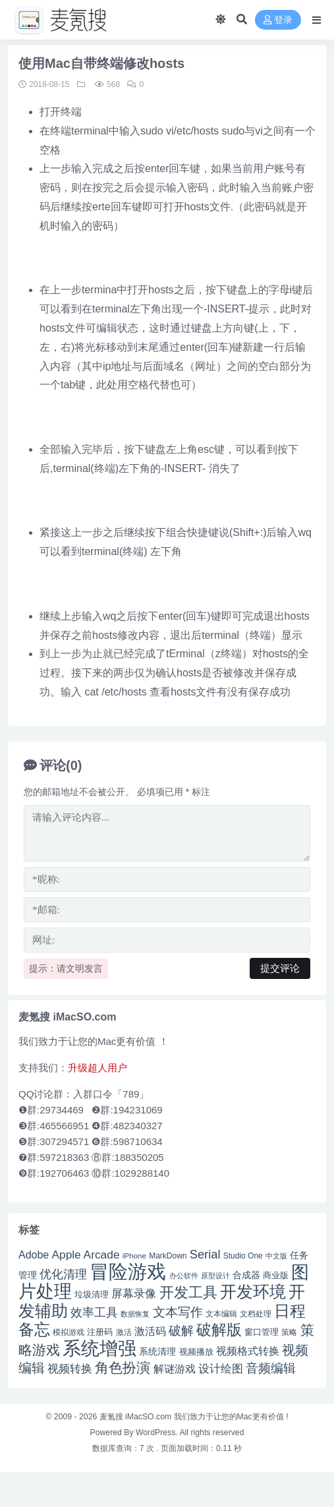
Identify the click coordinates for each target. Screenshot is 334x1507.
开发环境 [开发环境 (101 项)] (253, 1292)
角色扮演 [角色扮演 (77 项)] (122, 1367)
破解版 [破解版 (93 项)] (219, 1329)
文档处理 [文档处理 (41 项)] (255, 1313)
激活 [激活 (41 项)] (124, 1332)
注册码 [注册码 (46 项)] (100, 1332)
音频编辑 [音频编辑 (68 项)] (271, 1368)
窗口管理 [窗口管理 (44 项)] (261, 1332)
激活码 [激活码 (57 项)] (150, 1331)
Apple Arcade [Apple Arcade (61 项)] (85, 1254)
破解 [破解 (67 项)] (181, 1331)
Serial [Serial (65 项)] (205, 1254)
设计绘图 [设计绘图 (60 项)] (220, 1368)
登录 (278, 20)
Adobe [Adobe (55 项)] (33, 1254)
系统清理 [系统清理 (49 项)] (157, 1351)
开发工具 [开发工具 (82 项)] (188, 1292)
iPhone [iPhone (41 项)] (134, 1255)
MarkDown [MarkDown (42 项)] (167, 1255)
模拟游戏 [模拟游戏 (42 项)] (68, 1332)
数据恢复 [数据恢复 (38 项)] (135, 1314)
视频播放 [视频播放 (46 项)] (196, 1352)
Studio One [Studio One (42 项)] (243, 1255)
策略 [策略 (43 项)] (289, 1332)
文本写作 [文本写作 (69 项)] (178, 1312)
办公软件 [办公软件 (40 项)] (183, 1276)
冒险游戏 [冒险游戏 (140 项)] (128, 1271)
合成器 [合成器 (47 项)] (246, 1275)
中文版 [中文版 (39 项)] (276, 1256)
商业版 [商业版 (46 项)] (276, 1275)
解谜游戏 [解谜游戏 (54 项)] (174, 1368)
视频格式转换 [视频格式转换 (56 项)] (247, 1351)
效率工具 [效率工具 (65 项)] (94, 1312)
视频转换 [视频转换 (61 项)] (69, 1368)
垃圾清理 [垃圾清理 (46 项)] (91, 1294)
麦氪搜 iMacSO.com (136, 1416)
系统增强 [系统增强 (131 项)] (99, 1348)
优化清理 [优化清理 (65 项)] (63, 1274)
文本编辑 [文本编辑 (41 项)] (221, 1313)
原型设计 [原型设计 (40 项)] (215, 1276)
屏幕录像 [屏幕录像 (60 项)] (133, 1293)
